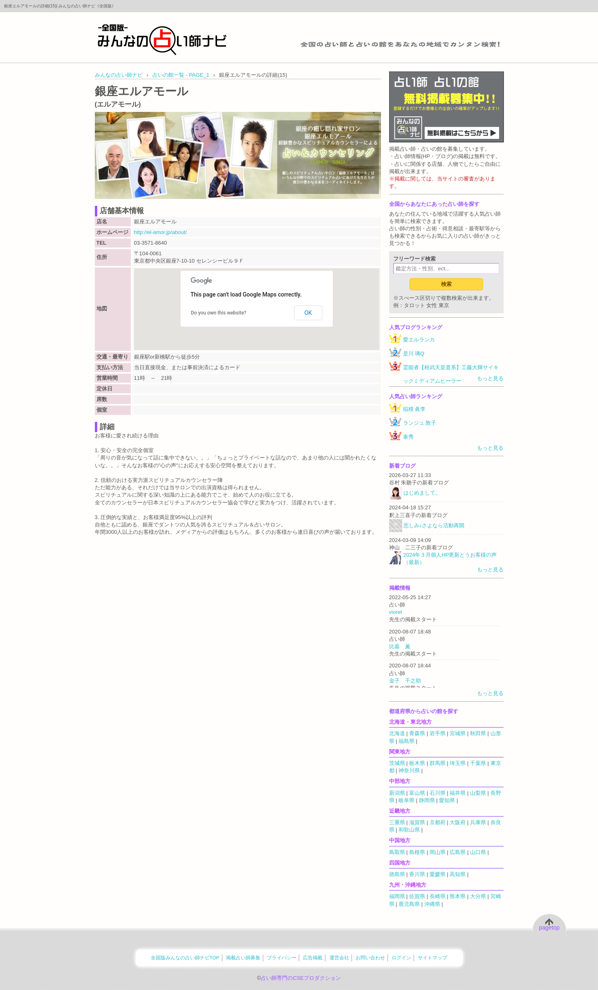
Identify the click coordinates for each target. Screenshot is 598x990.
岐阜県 (406, 800)
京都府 (438, 822)
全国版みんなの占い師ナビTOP (185, 957)
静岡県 (427, 800)
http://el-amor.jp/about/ (160, 232)
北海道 (397, 733)
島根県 (417, 852)
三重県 (397, 822)
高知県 (458, 874)
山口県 (478, 852)
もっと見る (490, 378)
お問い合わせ (370, 957)
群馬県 (438, 763)
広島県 (458, 852)
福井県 (458, 793)
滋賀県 (417, 822)
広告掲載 (313, 957)
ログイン (401, 957)
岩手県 (438, 733)
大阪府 (458, 822)
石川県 (438, 793)
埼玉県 (458, 763)
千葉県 (478, 763)
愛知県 (447, 800)
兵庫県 (478, 822)
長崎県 (438, 896)
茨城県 (397, 763)
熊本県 (458, 896)
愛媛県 (438, 874)
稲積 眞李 (414, 409)
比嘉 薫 (399, 646)
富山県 (417, 793)
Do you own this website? (218, 313)
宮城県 (458, 733)
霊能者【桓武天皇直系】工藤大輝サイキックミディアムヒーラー (451, 374)
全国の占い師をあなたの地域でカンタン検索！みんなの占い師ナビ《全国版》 (162, 39)
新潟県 (397, 793)
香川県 (417, 874)
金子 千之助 (405, 681)
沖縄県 (432, 904)
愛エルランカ (419, 340)
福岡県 (397, 896)
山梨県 (478, 793)
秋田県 (478, 733)
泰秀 (408, 437)
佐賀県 (417, 896)
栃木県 (417, 763)
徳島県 (397, 874)
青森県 (417, 733)
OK (308, 313)
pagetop (549, 927)
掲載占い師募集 (243, 957)
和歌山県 (409, 830)
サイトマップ (432, 957)
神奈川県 (409, 770)
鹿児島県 (409, 904)
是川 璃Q (414, 353)
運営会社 (339, 957)
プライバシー (281, 957)
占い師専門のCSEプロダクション (301, 978)
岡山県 (438, 852)
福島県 (406, 741)
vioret (395, 612)
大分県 (478, 896)
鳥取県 (397, 852)
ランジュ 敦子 (420, 423)
